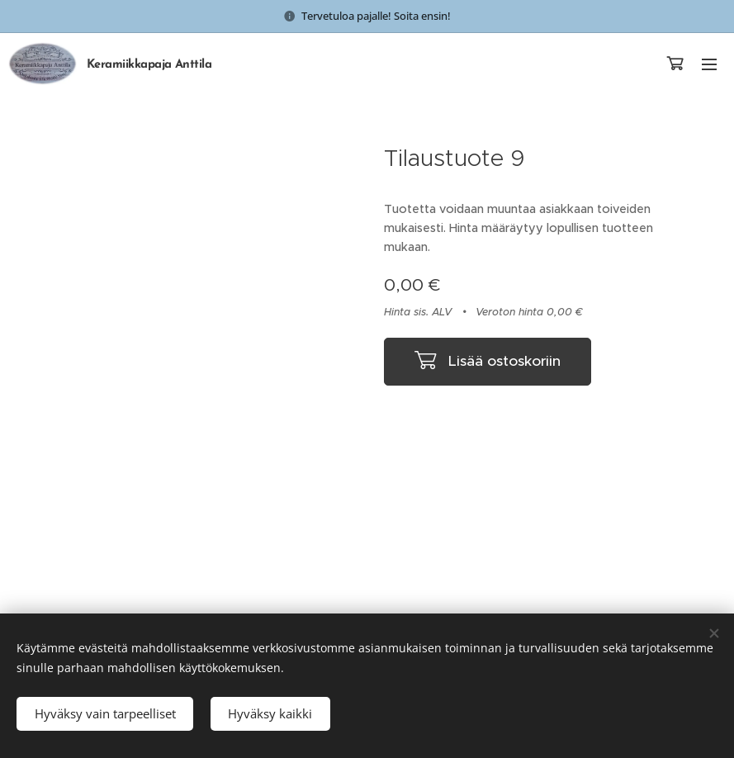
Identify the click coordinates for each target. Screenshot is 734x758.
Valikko (709, 64)
